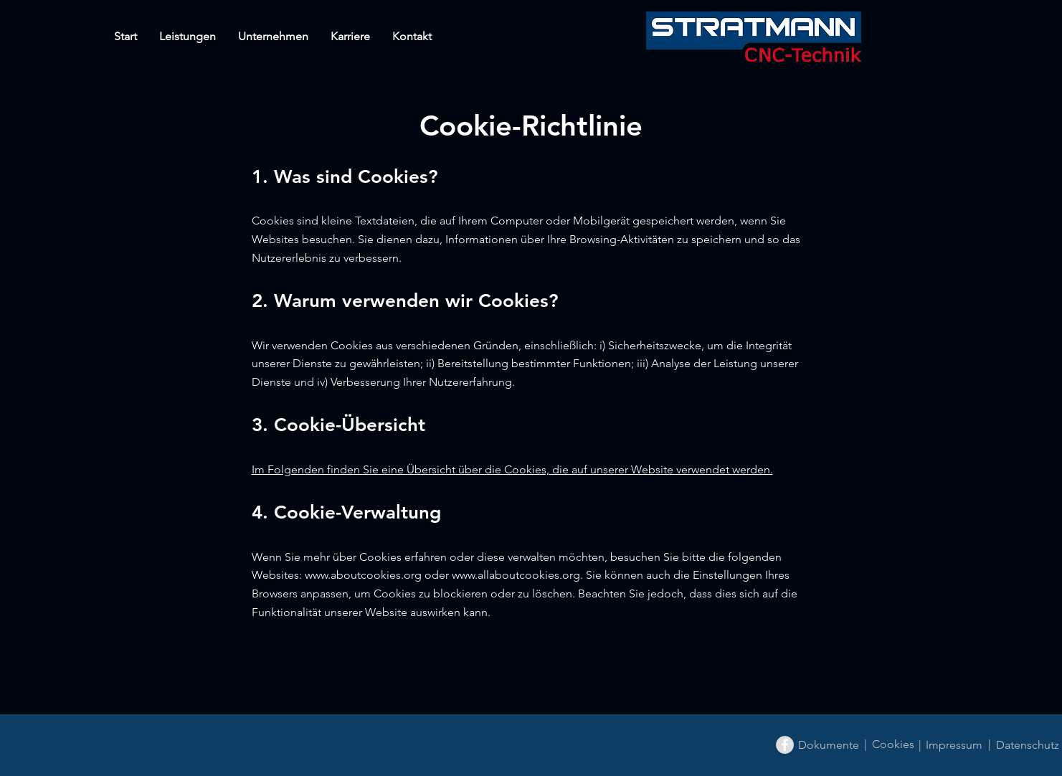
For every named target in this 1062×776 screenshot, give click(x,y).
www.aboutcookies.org (363, 575)
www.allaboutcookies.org (516, 575)
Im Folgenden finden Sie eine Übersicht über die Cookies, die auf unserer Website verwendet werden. (512, 469)
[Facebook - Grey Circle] (785, 745)
